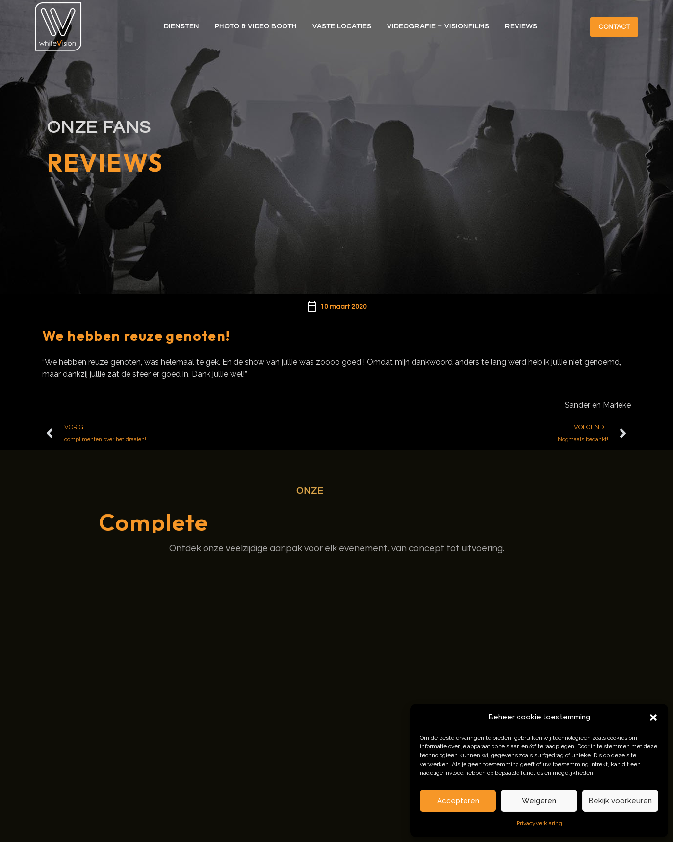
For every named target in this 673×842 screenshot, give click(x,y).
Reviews (521, 26)
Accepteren (458, 800)
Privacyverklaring (539, 823)
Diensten (181, 26)
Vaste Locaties (341, 26)
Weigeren (539, 800)
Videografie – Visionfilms (438, 26)
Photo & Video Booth (256, 26)
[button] (653, 717)
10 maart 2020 (343, 306)
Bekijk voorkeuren (620, 800)
